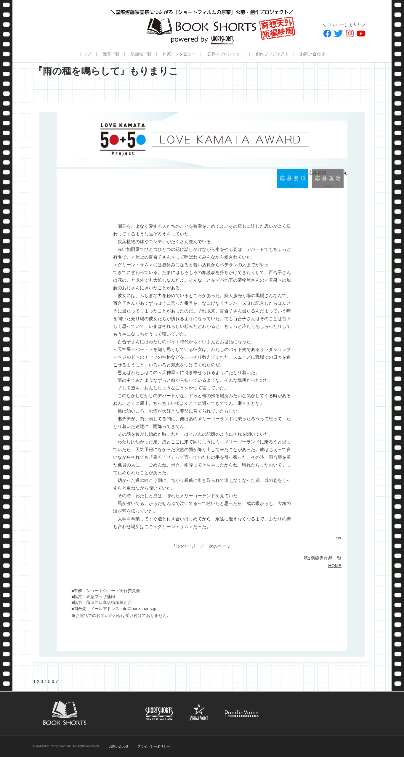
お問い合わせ (312, 54)
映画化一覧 (141, 54)
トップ (85, 54)
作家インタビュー (179, 54)
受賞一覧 (111, 54)
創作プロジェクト (272, 54)
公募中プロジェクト (225, 54)
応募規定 (328, 179)
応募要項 (292, 179)
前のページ (184, 545)
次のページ (220, 545)
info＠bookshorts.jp (138, 608)
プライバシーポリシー (153, 746)
